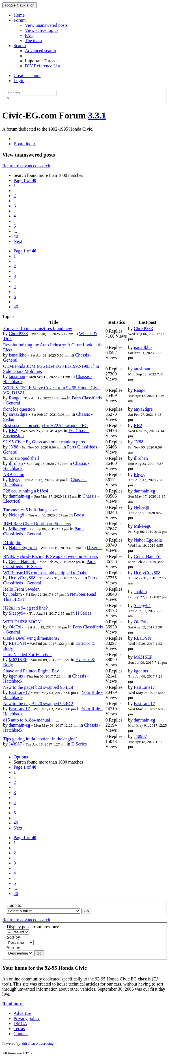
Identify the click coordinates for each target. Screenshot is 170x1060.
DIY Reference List (43, 65)
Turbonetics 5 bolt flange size (30, 509)
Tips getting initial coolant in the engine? (40, 738)
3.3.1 (97, 115)
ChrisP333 (18, 333)
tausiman (17, 376)
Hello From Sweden (21, 589)
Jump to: (15, 905)
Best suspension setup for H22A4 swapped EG (45, 425)
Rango (15, 397)
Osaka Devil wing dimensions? (31, 638)
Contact (21, 1033)
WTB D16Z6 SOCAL (23, 621)
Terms (19, 1028)
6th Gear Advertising (37, 1043)
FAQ (29, 35)
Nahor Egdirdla (23, 547)
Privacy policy (27, 1018)
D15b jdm (12, 542)
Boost (79, 515)
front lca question (19, 409)
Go (86, 911)
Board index (25, 143)
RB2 (13, 430)
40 (16, 236)
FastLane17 (19, 692)
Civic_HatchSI (22, 561)
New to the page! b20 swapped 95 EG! (38, 687)
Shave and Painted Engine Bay (31, 670)
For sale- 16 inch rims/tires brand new (37, 328)
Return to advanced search (26, 165)
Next (18, 241)
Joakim (15, 594)
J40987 (15, 744)
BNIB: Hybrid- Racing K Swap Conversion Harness (50, 556)
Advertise (22, 1013)
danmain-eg (19, 496)
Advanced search (40, 50)
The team (33, 40)
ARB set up (13, 474)
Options (21, 757)
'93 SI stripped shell (21, 458)
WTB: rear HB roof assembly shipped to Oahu (45, 572)
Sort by (13, 937)
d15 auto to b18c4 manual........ (31, 720)
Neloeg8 (16, 515)
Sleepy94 (17, 613)
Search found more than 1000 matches (48, 175)
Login (19, 80)
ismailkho (18, 355)
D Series (94, 547)
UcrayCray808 (22, 577)
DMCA (20, 1023)
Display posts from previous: (33, 926)
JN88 (13, 447)
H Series (83, 613)
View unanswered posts (46, 25)
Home (19, 15)
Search (20, 45)
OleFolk (16, 626)
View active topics (41, 30)
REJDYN (17, 643)
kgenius (16, 676)
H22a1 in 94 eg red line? (25, 608)
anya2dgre (18, 414)
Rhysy (14, 479)
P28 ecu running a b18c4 (25, 491)
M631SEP (18, 659)
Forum (20, 20)
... (15, 231)
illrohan (16, 463)
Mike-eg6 (17, 528)
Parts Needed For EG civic (27, 654)
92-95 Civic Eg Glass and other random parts (44, 441)
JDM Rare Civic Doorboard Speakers (37, 523)
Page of (25, 180)
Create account (27, 75)
